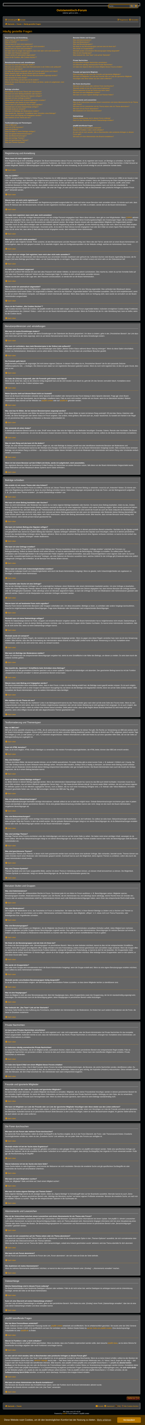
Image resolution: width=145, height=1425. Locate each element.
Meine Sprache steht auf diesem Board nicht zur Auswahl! (25, 73)
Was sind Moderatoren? (81, 42)
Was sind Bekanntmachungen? (16, 136)
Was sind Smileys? (11, 129)
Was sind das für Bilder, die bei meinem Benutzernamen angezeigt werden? (31, 75)
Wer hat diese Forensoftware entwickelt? (87, 128)
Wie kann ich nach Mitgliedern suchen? (86, 92)
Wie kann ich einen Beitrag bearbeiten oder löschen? (23, 94)
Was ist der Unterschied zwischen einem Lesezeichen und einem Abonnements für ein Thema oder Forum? (105, 103)
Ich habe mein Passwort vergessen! (17, 53)
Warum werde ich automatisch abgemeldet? (20, 55)
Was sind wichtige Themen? (14, 138)
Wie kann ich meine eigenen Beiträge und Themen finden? (93, 95)
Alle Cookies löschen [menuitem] (131, 1406)
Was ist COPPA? (11, 42)
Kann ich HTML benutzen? (14, 127)
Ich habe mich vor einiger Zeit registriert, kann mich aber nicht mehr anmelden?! (32, 51)
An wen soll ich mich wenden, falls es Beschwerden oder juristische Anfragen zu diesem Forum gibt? (103, 133)
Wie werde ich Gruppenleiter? (83, 48)
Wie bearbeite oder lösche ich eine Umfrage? (20, 102)
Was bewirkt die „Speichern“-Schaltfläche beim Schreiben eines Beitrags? (30, 113)
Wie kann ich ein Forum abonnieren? (86, 108)
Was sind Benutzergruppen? (83, 44)
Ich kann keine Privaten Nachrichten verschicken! (90, 62)
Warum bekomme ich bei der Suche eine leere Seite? (91, 90)
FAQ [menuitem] (119, 1406)
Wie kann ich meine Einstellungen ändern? (20, 64)
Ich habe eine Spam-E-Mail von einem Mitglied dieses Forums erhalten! (97, 67)
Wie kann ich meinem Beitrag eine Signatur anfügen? (23, 96)
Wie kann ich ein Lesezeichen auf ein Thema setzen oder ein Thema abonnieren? (101, 106)
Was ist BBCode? (11, 125)
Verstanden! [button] (129, 1420)
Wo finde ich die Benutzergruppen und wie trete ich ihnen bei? (94, 46)
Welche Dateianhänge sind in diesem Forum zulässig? (92, 118)
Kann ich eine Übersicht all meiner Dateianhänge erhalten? (93, 120)
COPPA (129, 218)
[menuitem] (21, 20)
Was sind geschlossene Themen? (16, 140)
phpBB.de (63, 401)
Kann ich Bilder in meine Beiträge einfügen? (20, 131)
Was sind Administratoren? (82, 40)
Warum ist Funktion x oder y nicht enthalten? (88, 130)
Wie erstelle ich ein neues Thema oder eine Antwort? (23, 91)
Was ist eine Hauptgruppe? (82, 53)
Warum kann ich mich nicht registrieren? (19, 44)
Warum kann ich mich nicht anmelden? (18, 48)
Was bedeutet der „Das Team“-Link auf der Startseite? (91, 55)
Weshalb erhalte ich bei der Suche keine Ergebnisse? (91, 88)
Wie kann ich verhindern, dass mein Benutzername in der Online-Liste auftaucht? (33, 67)
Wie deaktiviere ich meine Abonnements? (87, 111)
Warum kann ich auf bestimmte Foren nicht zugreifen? (23, 104)
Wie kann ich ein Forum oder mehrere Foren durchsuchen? (93, 86)
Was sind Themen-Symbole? (15, 142)
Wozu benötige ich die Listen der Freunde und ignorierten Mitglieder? (97, 74)
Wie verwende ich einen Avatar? (16, 78)
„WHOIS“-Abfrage (40, 1361)
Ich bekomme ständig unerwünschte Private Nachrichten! (92, 64)
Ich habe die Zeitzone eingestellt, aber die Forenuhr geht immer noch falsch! (31, 71)
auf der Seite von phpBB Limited (99, 1328)
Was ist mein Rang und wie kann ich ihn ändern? (22, 80)
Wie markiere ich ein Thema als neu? (18, 117)
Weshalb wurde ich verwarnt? (15, 109)
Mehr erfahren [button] (104, 1420)
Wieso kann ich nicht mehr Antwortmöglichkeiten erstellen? (25, 100)
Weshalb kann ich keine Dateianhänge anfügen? (22, 107)
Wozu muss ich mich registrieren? (16, 40)
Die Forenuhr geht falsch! (14, 69)
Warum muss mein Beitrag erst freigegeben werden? (23, 115)
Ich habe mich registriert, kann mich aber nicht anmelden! (25, 46)
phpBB (64, 1413)
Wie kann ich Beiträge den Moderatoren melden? (22, 111)
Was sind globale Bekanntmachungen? (18, 134)
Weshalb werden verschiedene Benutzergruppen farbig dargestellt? (96, 51)
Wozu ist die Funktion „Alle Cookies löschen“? (21, 57)
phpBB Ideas (113, 1343)
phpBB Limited (47, 401)
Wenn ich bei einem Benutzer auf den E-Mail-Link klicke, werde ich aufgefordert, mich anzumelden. (34, 83)
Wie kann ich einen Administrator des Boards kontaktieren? (93, 136)
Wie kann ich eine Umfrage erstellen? (18, 98)
